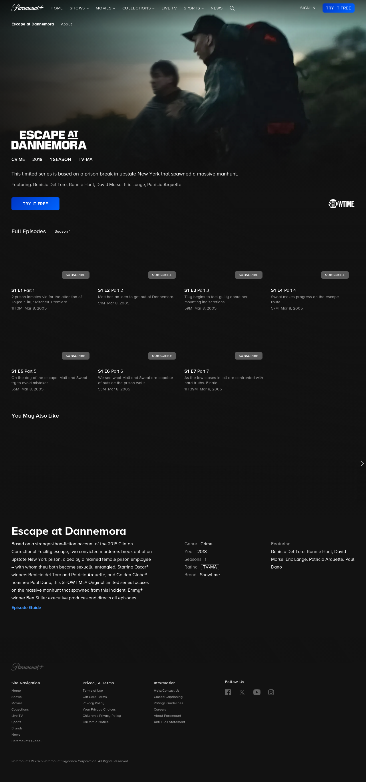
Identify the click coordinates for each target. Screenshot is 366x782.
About (66, 24)
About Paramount (167, 716)
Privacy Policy (93, 703)
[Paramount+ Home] (27, 667)
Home (57, 8)
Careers (160, 709)
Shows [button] (78, 8)
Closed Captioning (168, 697)
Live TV (169, 8)
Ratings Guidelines (168, 703)
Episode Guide (26, 607)
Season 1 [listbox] (63, 232)
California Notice (96, 722)
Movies (17, 703)
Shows (16, 697)
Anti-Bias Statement (169, 722)
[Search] (232, 8)
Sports (16, 722)
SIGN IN (308, 8)
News (216, 8)
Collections (20, 709)
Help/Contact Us (167, 691)
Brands (17, 728)
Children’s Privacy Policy (102, 716)
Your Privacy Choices (99, 709)
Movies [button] (104, 8)
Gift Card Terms (95, 697)
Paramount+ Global (26, 741)
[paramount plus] (27, 8)
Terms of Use (93, 691)
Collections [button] (137, 8)
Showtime (210, 575)
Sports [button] (193, 8)
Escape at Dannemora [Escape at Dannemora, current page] (32, 24)
